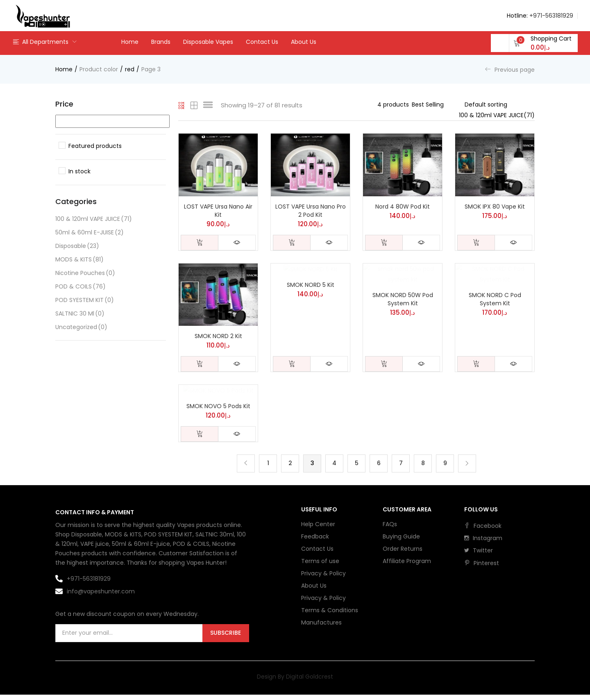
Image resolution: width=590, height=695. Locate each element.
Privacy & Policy (323, 573)
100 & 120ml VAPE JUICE (93, 219)
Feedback (315, 536)
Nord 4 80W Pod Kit (402, 206)
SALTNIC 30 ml (79, 313)
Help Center (318, 524)
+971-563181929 (551, 15)
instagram (483, 538)
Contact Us (262, 42)
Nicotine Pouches (85, 273)
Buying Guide (401, 536)
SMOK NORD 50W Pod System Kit (402, 299)
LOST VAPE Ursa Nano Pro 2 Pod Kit (310, 210)
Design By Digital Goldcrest (295, 676)
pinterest (481, 563)
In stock (79, 171)
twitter (478, 550)
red (129, 69)
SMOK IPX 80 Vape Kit (495, 206)
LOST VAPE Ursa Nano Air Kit (218, 210)
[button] (542, 43)
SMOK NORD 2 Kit (218, 336)
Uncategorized (81, 327)
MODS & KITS (79, 259)
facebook (483, 526)
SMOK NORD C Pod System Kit (495, 299)
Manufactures (321, 622)
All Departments (40, 42)
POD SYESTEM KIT (84, 300)
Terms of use (320, 561)
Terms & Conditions (329, 610)
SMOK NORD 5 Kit (310, 285)
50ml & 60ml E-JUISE (89, 232)
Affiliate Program (407, 561)
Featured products (95, 146)
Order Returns (402, 549)
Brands (160, 42)
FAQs (390, 524)
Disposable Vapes (208, 42)
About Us (303, 42)
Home (129, 42)
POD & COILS (80, 286)
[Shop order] (500, 104)
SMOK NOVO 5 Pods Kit (218, 406)
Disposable (77, 246)
